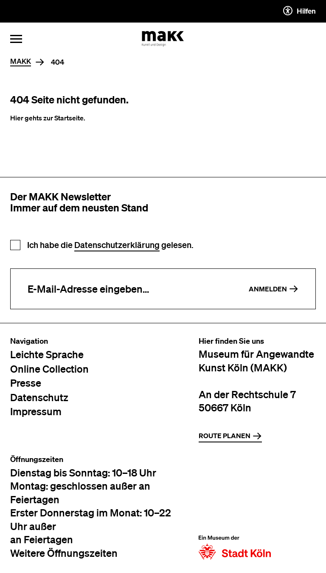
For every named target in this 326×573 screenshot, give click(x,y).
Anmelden (273, 289)
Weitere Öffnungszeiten (64, 553)
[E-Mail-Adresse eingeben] (121, 288)
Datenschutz (39, 397)
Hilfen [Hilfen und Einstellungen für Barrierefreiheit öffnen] (299, 10)
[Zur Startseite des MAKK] (163, 38)
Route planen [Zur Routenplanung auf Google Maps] (230, 436)
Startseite (69, 118)
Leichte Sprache (47, 354)
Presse (25, 382)
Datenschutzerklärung (117, 245)
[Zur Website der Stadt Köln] (235, 507)
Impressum (36, 411)
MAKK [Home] (20, 61)
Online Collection (49, 368)
